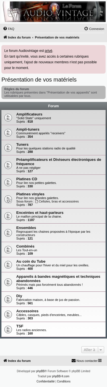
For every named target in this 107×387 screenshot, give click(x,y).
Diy (19, 296)
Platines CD (26, 179)
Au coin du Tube (30, 261)
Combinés (25, 246)
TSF (19, 326)
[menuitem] (8, 28)
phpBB (40, 371)
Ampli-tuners (27, 129)
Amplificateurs (29, 114)
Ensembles (26, 228)
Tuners (22, 144)
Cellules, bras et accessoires (57, 201)
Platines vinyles (30, 194)
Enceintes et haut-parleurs (40, 212)
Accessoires (27, 311)
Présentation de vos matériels (38, 79)
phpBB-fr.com (61, 376)
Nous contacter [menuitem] (84, 360)
